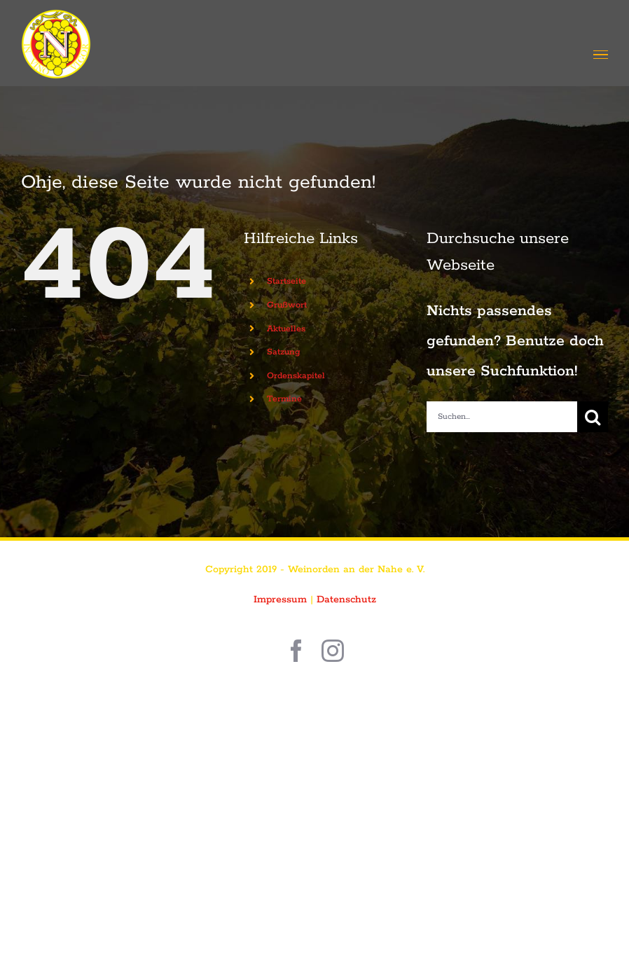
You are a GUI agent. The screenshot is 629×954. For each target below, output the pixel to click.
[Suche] (592, 416)
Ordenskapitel (296, 376)
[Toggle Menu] (600, 55)
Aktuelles (286, 329)
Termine (284, 399)
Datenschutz (346, 599)
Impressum (280, 599)
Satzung (283, 352)
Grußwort (287, 305)
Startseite (286, 281)
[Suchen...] (502, 416)
